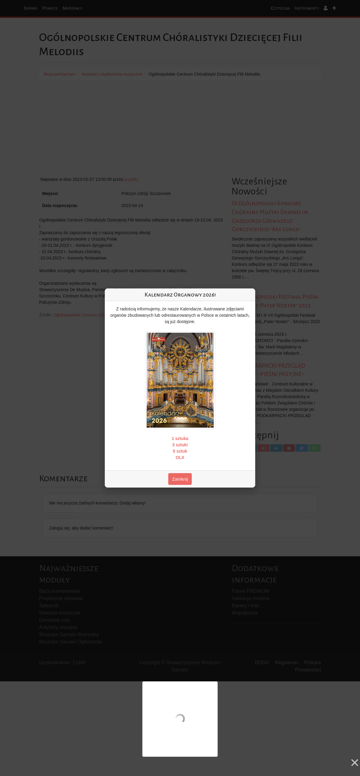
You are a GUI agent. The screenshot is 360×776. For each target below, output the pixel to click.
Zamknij (180, 479)
